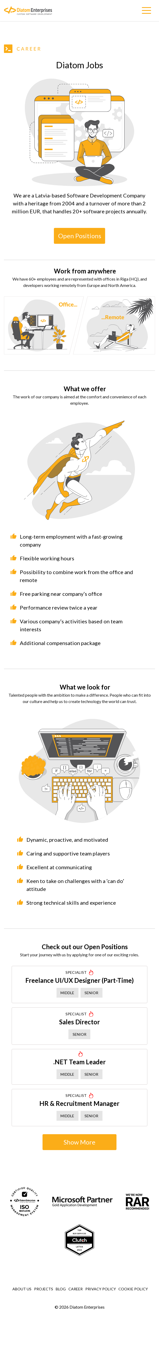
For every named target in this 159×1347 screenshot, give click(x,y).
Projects (43, 1289)
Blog (61, 1289)
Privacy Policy (100, 1289)
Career (75, 1289)
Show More (79, 1142)
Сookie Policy (133, 1289)
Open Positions (79, 236)
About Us (21, 1289)
